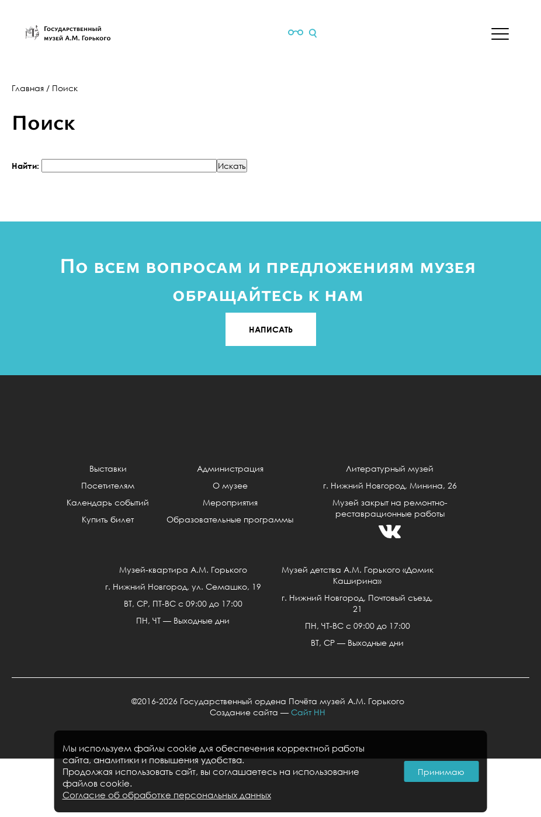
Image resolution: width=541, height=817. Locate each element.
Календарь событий (108, 502)
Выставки (108, 468)
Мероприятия (230, 502)
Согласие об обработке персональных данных (167, 795)
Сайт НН (308, 712)
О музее (230, 485)
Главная (28, 88)
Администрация (230, 468)
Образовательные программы (230, 519)
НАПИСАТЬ (271, 329)
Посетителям (107, 485)
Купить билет (108, 519)
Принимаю (441, 771)
